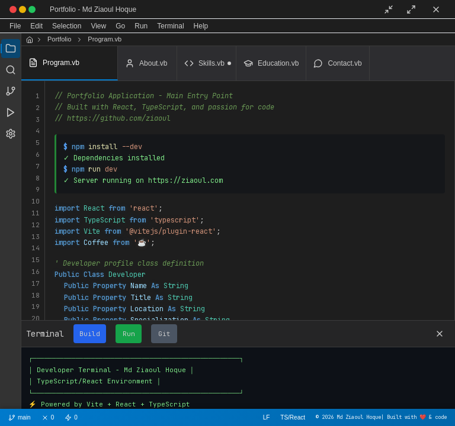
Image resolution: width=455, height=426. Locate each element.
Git (164, 334)
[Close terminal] (439, 333)
